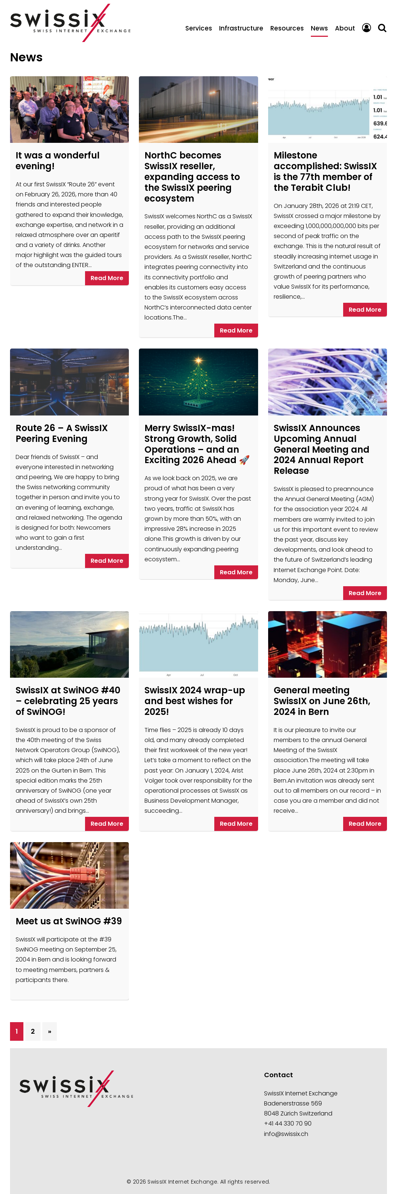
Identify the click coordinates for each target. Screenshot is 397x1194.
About (345, 28)
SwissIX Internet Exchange (182, 1181)
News (319, 28)
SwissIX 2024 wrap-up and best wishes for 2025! (194, 701)
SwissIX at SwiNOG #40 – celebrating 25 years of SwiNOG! (68, 701)
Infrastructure (241, 28)
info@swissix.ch (286, 1134)
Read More (107, 278)
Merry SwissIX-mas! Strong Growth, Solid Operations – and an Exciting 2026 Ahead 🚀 (197, 444)
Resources (287, 28)
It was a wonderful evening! (58, 160)
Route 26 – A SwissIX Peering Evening (62, 433)
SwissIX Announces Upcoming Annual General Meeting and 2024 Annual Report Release (322, 449)
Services (198, 28)
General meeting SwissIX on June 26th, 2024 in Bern (322, 701)
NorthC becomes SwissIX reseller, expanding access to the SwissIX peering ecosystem (192, 176)
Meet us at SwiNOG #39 (69, 921)
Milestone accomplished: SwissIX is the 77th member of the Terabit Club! (325, 171)
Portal (366, 28)
